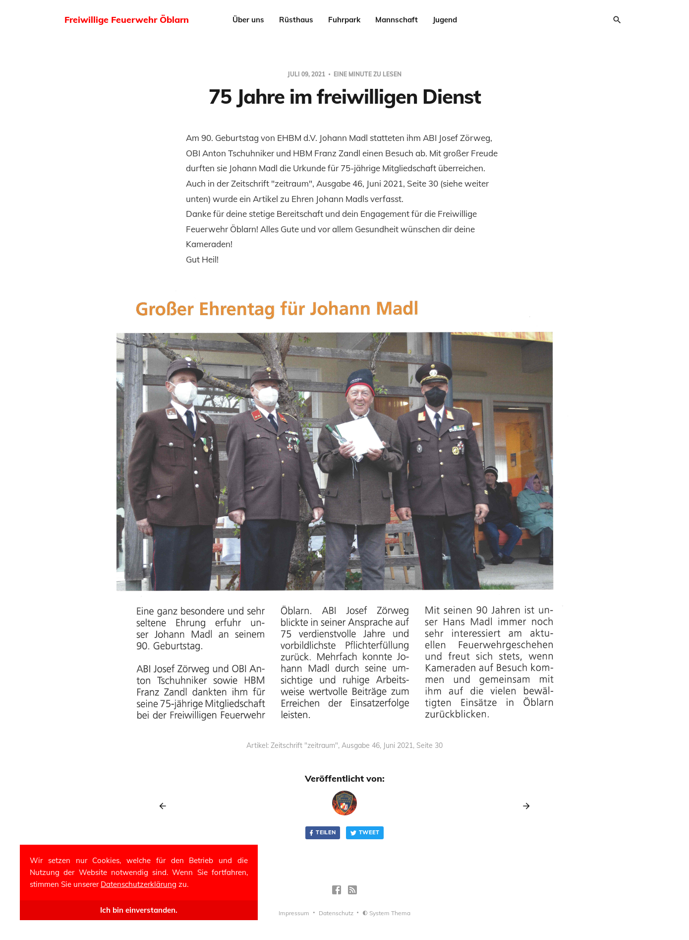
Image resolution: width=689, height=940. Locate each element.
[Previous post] (166, 806)
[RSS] (352, 890)
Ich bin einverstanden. (138, 910)
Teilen (322, 832)
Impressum (294, 913)
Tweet (365, 832)
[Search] (617, 19)
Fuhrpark (344, 19)
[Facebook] (337, 890)
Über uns (248, 19)
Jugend (445, 19)
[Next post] (523, 806)
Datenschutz (336, 913)
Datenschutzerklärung (138, 884)
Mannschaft (396, 19)
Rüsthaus (296, 19)
